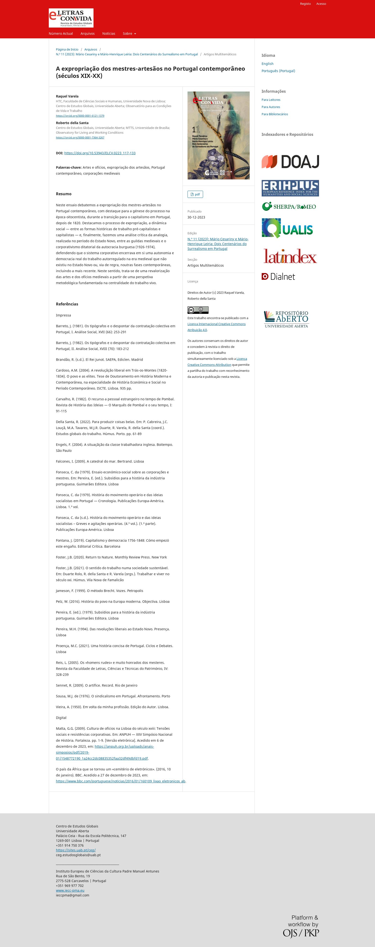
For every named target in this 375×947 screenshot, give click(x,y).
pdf (197, 194)
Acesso (321, 3)
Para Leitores (271, 100)
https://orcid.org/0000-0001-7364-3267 (80, 137)
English (268, 63)
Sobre (128, 33)
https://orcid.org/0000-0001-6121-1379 (80, 115)
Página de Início (67, 49)
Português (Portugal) (278, 71)
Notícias (108, 33)
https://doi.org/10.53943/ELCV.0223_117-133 (100, 153)
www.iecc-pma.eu (70, 890)
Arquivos (88, 33)
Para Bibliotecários (275, 114)
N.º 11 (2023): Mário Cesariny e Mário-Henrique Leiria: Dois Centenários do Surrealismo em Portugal (127, 54)
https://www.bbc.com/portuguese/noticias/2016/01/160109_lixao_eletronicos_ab (120, 781)
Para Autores (271, 107)
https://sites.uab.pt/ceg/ (76, 850)
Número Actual (61, 33)
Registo (305, 3)
